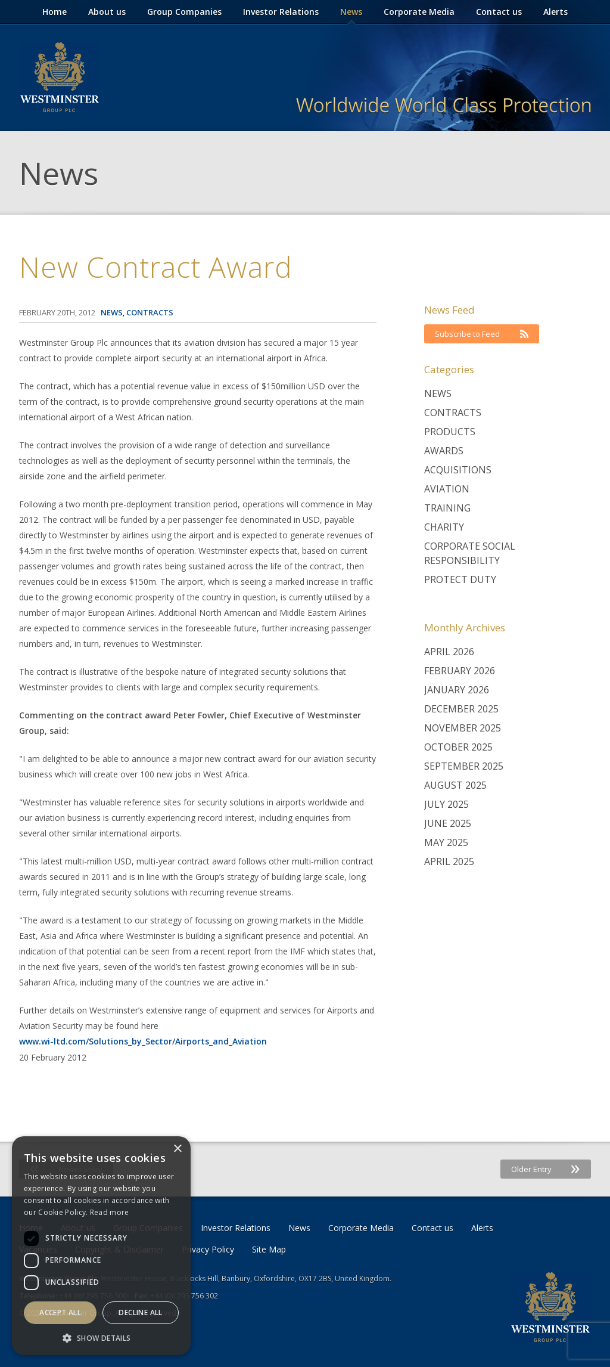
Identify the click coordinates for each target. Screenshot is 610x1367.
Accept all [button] (60, 1312)
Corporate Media (419, 11)
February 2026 (459, 670)
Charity (444, 527)
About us (107, 11)
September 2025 (463, 766)
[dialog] (101, 1245)
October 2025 (458, 747)
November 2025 (462, 727)
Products (449, 431)
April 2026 (449, 651)
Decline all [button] (140, 1312)
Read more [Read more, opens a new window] (109, 1212)
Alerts (555, 11)
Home (54, 11)
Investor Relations (281, 11)
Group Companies (184, 11)
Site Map (269, 1249)
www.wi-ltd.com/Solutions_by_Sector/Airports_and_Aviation (143, 1041)
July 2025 (446, 804)
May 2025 (446, 842)
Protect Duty (460, 579)
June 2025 (447, 823)
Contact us (499, 11)
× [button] (177, 1149)
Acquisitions (457, 469)
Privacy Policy (208, 1249)
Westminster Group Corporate (59, 77)
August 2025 (455, 785)
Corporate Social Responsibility (469, 553)
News (351, 11)
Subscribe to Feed (481, 334)
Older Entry (545, 1169)
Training (447, 507)
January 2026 (456, 689)
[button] (101, 1337)
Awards (443, 450)
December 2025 (461, 708)
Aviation (446, 488)
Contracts (452, 412)
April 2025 (449, 861)
